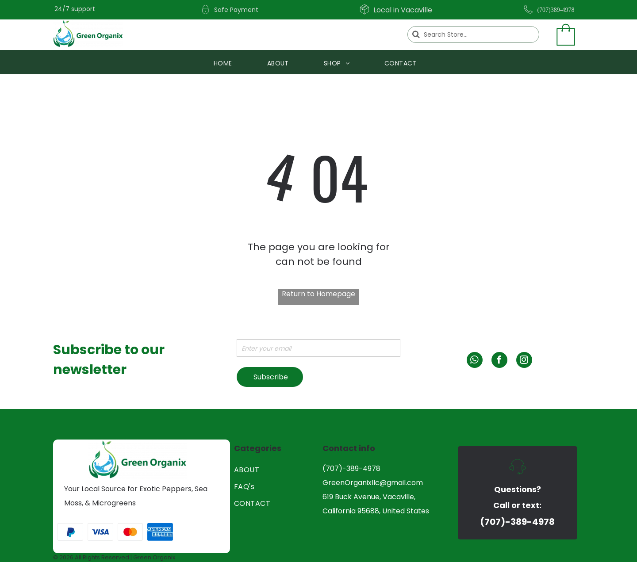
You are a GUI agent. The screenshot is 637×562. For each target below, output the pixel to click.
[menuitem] (226, 63)
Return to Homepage (318, 294)
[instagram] (524, 361)
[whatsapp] (475, 361)
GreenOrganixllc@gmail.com (372, 483)
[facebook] (499, 361)
